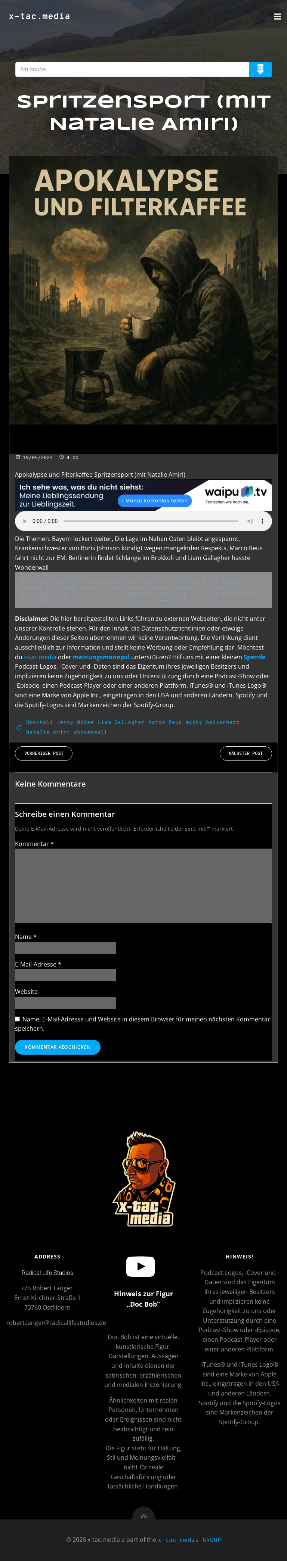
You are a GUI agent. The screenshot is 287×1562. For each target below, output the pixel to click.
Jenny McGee (75, 722)
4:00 (68, 458)
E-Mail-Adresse (38, 964)
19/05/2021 (34, 458)
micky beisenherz (213, 722)
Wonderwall (90, 732)
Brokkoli (39, 722)
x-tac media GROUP (189, 1542)
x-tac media (40, 657)
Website (26, 991)
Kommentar (34, 844)
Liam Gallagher (121, 722)
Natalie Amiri (48, 732)
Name (26, 937)
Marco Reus (165, 722)
